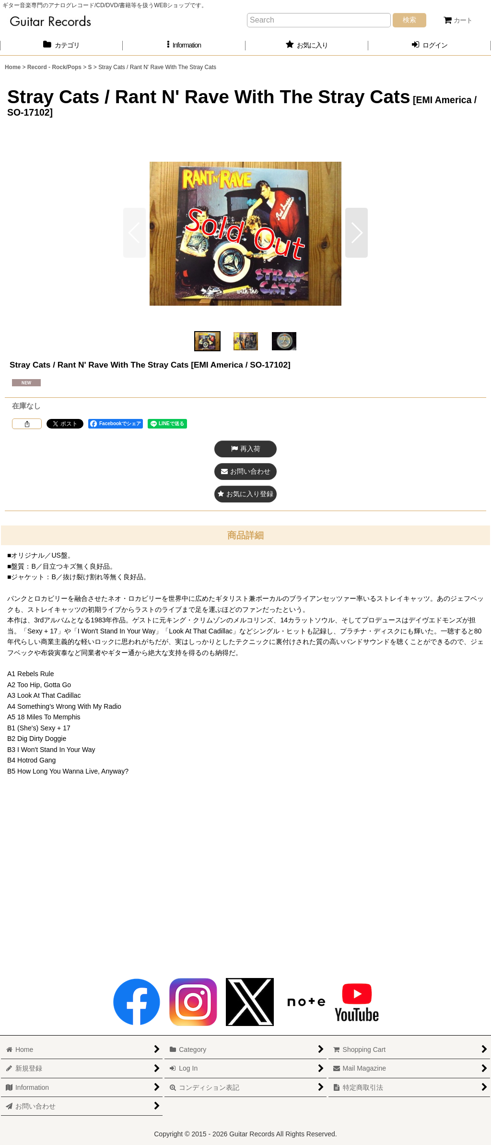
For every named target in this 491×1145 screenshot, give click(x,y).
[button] (184, 45)
